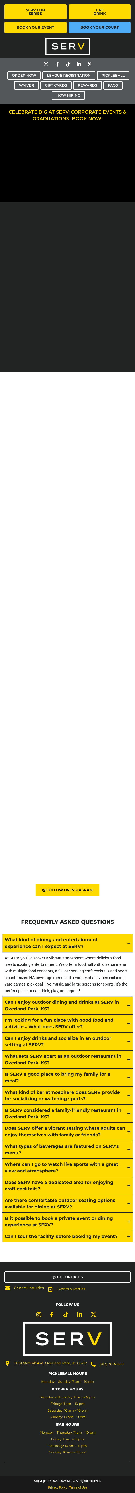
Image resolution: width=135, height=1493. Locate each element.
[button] (67, 1277)
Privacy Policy (57, 1487)
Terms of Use (78, 1487)
